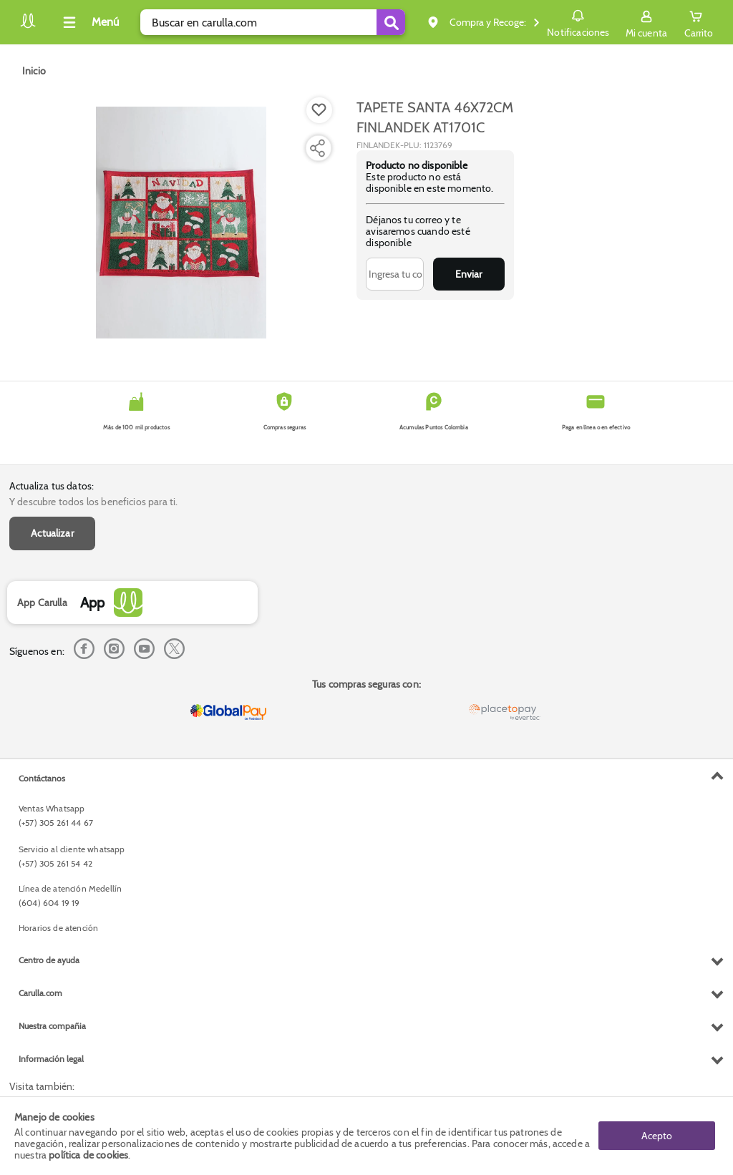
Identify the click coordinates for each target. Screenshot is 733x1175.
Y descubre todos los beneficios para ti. (93, 501)
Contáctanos (42, 778)
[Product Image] (181, 222)
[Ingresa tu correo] (395, 274)
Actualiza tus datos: (51, 486)
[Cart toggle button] (698, 22)
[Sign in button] (646, 22)
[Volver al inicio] (28, 26)
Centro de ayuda (49, 960)
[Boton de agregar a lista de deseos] (319, 110)
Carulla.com (40, 993)
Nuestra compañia (52, 1025)
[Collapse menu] (88, 22)
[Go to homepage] (34, 70)
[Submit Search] (391, 22)
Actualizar (52, 533)
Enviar (468, 274)
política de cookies (88, 1155)
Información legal (51, 1058)
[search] (272, 22)
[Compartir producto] (317, 148)
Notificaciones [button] (578, 21)
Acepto (656, 1135)
